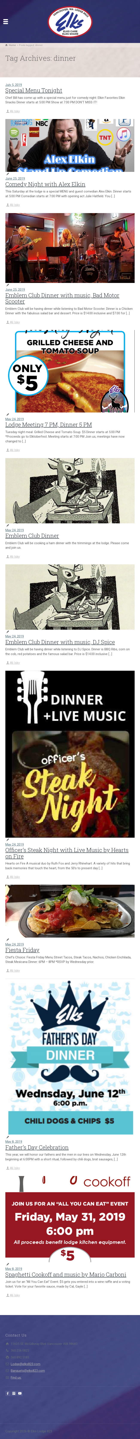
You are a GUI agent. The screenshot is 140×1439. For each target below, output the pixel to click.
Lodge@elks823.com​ (25, 1364)
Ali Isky (15, 111)
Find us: (16, 1377)
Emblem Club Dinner (32, 535)
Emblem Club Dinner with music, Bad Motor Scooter (62, 298)
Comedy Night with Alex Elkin (45, 184)
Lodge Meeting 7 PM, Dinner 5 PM (48, 424)
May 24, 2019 (14, 419)
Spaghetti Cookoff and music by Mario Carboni (65, 1274)
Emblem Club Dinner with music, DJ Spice (60, 642)
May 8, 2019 (13, 1142)
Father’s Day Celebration (37, 1147)
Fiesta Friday (22, 949)
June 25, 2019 (15, 178)
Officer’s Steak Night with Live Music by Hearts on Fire (67, 853)
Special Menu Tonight (33, 90)
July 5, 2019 (13, 85)
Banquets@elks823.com (28, 1371)
